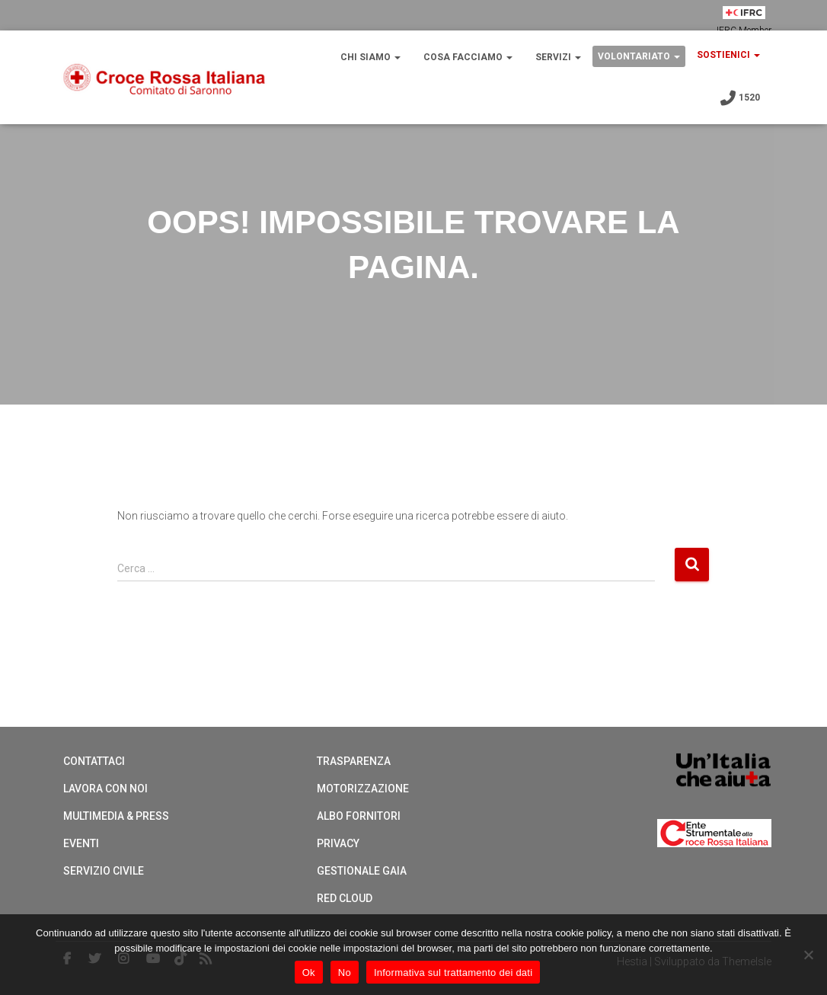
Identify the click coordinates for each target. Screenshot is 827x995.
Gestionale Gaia (362, 871)
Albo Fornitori (359, 816)
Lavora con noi (105, 788)
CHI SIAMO (370, 57)
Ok (308, 972)
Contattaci (94, 761)
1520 (739, 98)
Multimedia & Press (116, 816)
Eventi (81, 843)
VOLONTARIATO (639, 56)
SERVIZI (558, 57)
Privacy (338, 843)
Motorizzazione (363, 788)
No (344, 972)
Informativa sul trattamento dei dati (453, 972)
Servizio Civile (103, 871)
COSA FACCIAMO (467, 57)
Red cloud (344, 898)
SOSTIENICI (728, 55)
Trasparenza (354, 761)
